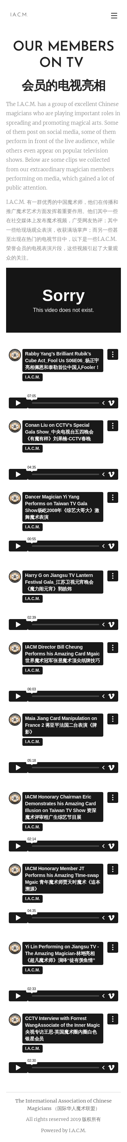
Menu (114, 15)
